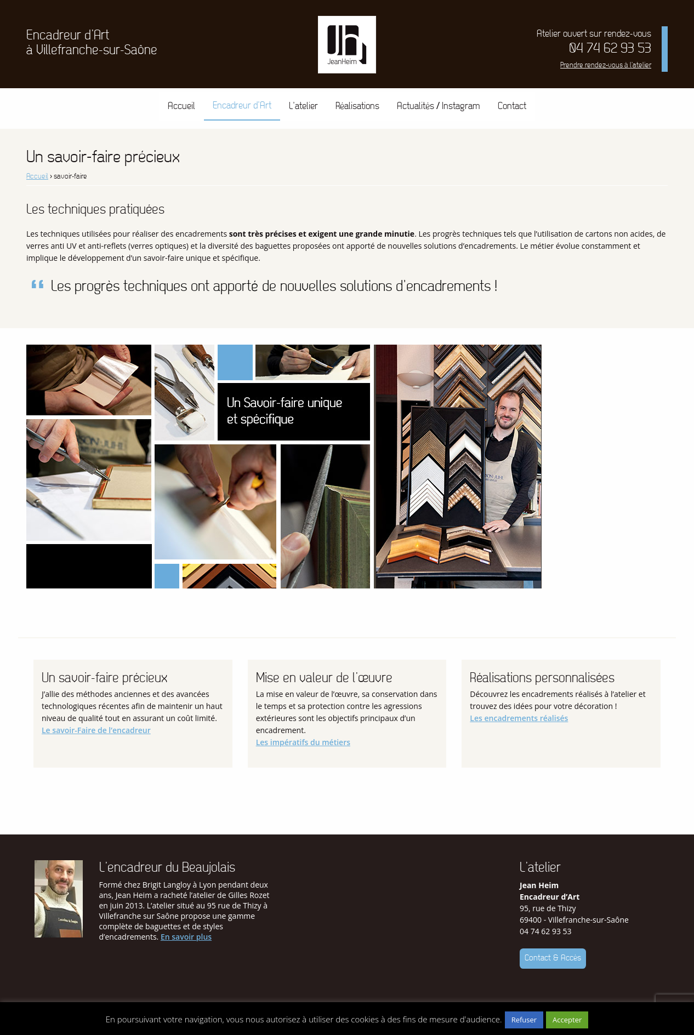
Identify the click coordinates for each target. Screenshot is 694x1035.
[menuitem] (181, 106)
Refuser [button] (524, 1020)
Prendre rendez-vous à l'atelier (605, 65)
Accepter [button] (567, 1020)
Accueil (181, 106)
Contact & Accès (553, 958)
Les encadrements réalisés (519, 718)
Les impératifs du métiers (303, 742)
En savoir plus (186, 936)
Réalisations (357, 106)
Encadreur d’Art (242, 105)
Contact (512, 106)
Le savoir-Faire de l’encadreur (96, 730)
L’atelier (303, 106)
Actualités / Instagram (439, 106)
